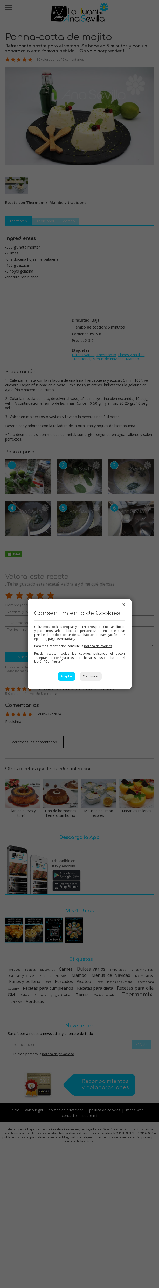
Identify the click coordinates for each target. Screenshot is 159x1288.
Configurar (91, 676)
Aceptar (66, 676)
